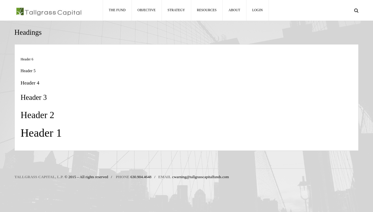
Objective (146, 10)
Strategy (176, 10)
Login (257, 10)
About (234, 10)
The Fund (117, 10)
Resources (207, 10)
